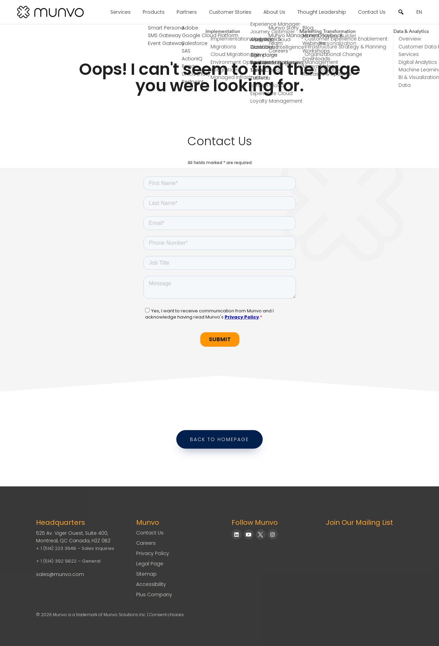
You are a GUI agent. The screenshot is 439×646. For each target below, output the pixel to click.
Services (120, 12)
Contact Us (371, 12)
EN (419, 12)
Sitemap (146, 573)
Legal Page (149, 563)
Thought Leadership (321, 12)
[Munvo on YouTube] (249, 534)
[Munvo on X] (261, 534)
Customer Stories (230, 12)
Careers (146, 543)
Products (154, 12)
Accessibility (151, 584)
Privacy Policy (152, 553)
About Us (274, 12)
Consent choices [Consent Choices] (166, 615)
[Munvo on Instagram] (273, 534)
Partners (187, 12)
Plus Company (154, 594)
